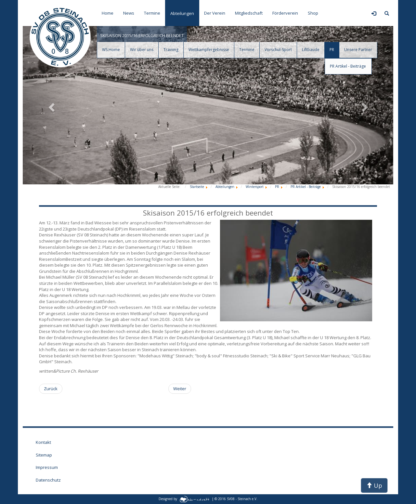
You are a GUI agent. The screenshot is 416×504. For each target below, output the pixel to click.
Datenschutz (48, 480)
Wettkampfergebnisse (208, 49)
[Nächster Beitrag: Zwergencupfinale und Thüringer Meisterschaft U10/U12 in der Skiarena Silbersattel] (179, 389)
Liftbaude (310, 49)
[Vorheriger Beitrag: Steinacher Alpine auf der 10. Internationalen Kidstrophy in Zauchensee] (50, 389)
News (128, 13)
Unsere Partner (358, 49)
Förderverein (285, 13)
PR (332, 49)
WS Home (111, 49)
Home (107, 13)
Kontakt (43, 442)
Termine (152, 13)
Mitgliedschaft (249, 13)
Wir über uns (141, 49)
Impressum (47, 467)
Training (170, 49)
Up (374, 485)
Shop (313, 13)
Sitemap (44, 455)
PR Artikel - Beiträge (348, 66)
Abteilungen (182, 13)
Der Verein (214, 13)
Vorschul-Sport (278, 49)
